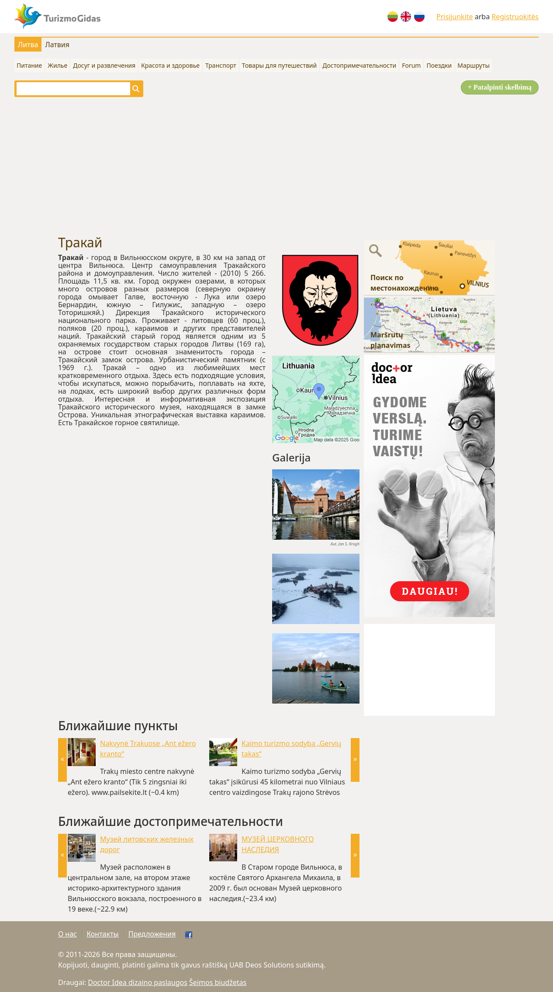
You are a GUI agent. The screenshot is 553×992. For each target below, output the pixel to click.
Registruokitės (515, 16)
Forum (411, 65)
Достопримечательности (359, 65)
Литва (28, 44)
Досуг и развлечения (104, 65)
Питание (29, 65)
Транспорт (220, 65)
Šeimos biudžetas (217, 982)
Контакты (102, 934)
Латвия (57, 44)
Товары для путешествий (279, 65)
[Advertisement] (276, 166)
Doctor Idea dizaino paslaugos (137, 982)
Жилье (57, 65)
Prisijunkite (454, 16)
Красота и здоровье (170, 65)
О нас (67, 934)
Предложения (152, 934)
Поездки (439, 65)
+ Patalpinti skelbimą (500, 87)
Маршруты (473, 65)
